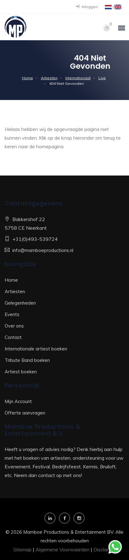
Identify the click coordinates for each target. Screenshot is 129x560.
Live (102, 78)
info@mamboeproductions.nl (42, 250)
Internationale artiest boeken (36, 349)
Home (27, 78)
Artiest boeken (21, 372)
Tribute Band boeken (27, 360)
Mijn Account (18, 401)
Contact (13, 337)
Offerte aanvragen (25, 413)
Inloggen (86, 6)
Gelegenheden (20, 303)
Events (12, 314)
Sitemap (22, 549)
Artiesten (49, 78)
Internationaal (78, 78)
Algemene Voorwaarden (62, 549)
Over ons (14, 326)
